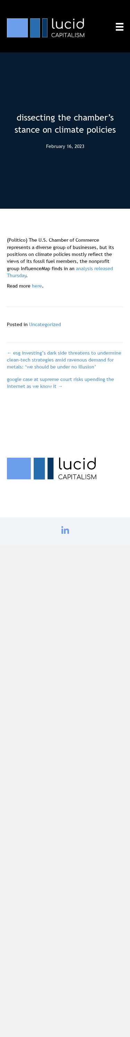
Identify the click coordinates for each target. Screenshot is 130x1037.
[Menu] (119, 26)
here (37, 286)
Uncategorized (45, 324)
